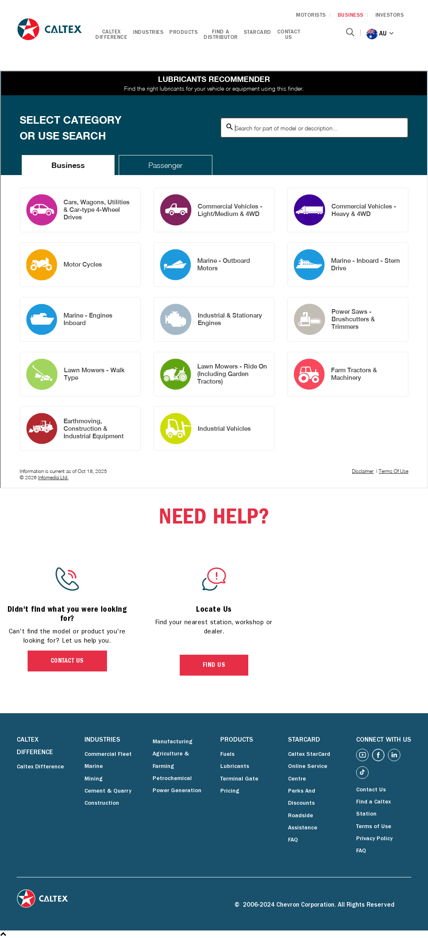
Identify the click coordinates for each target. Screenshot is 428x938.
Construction (101, 803)
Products (183, 33)
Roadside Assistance (302, 822)
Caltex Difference (111, 35)
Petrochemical (172, 779)
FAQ (293, 840)
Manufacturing (173, 742)
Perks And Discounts (301, 797)
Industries (148, 33)
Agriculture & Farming (171, 760)
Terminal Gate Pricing (239, 785)
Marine (93, 767)
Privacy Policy (374, 839)
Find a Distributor (221, 35)
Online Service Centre (307, 773)
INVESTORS (389, 15)
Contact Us (289, 35)
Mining (93, 779)
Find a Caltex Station (373, 808)
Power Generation (177, 791)
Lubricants (234, 767)
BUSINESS (351, 15)
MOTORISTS (311, 15)
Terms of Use (373, 827)
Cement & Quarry (107, 791)
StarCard (257, 33)
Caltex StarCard (309, 755)
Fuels (227, 755)
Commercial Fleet (108, 755)
